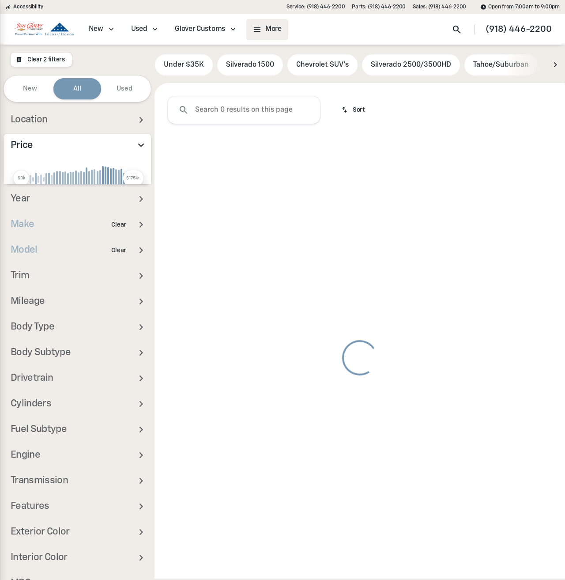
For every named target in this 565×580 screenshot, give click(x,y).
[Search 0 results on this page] (244, 110)
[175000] (120, 223)
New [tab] (30, 88)
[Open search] (457, 30)
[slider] (21, 178)
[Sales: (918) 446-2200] (439, 7)
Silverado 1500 (250, 65)
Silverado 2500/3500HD (411, 65)
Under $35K (184, 65)
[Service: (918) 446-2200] (316, 7)
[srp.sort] (354, 111)
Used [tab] (124, 88)
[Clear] (118, 284)
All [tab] (77, 88)
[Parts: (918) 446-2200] (378, 7)
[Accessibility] (24, 7)
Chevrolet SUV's (322, 65)
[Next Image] (555, 65)
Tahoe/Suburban (501, 65)
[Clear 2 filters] (41, 60)
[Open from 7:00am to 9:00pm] (519, 7)
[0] (28, 223)
